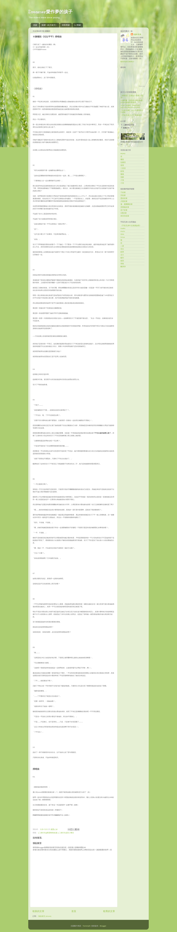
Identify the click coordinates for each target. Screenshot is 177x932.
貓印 (122, 258)
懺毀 (122, 159)
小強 (122, 180)
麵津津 (123, 266)
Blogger (103, 926)
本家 (35, 25)
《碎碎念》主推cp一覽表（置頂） (131, 96)
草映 (122, 264)
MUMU (122, 153)
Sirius (122, 237)
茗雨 (122, 165)
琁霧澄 (123, 162)
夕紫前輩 (123, 201)
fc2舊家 (77, 25)
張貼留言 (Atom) (44, 916)
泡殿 (122, 177)
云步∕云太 (137, 34)
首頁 (73, 911)
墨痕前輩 (123, 198)
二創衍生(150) (128, 125)
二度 (122, 246)
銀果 (122, 252)
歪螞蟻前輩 (124, 207)
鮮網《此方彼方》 (49, 25)
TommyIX (86, 926)
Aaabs (122, 228)
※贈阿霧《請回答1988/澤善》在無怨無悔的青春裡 (132, 101)
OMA (122, 234)
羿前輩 (123, 195)
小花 (122, 183)
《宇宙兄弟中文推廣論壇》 (130, 225)
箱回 (122, 261)
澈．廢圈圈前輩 (126, 204)
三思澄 (123, 168)
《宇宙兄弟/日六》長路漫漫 (131, 115)
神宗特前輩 (124, 216)
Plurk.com (142, 86)
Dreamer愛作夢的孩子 (50, 11)
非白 (122, 249)
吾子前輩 (123, 210)
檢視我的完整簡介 (127, 61)
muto (122, 231)
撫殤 (122, 174)
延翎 (122, 171)
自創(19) (126, 128)
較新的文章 (38, 911)
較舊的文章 (109, 911)
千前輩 (123, 192)
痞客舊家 (66, 25)
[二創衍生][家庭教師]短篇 (48, 833)
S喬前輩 (123, 213)
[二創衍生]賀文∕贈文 (66, 833)
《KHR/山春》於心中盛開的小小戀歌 (131, 111)
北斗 (122, 255)
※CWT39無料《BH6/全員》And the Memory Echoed (130, 106)
